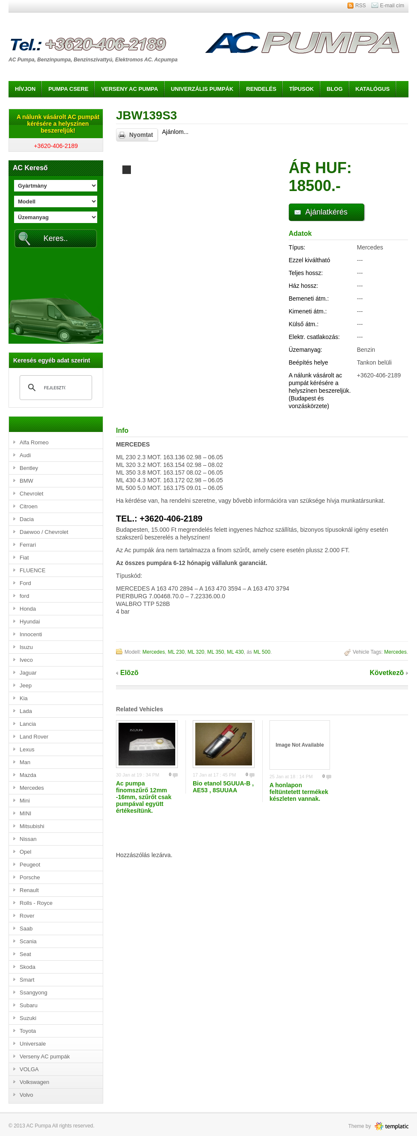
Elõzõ (129, 672)
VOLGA (29, 1069)
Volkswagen (34, 1082)
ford (24, 596)
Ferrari (28, 545)
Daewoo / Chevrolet (44, 532)
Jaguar (28, 672)
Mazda (28, 775)
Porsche (30, 877)
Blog (335, 89)
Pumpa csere (68, 89)
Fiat (24, 557)
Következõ (387, 672)
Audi (25, 455)
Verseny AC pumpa (129, 89)
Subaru (29, 1005)
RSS (360, 6)
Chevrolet (31, 493)
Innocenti (31, 634)
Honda (28, 609)
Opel (25, 852)
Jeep (26, 685)
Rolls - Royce (36, 903)
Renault (29, 890)
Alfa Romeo (34, 442)
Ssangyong (33, 992)
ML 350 (215, 652)
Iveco (26, 660)
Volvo (26, 1095)
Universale (33, 1043)
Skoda (27, 967)
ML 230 (176, 652)
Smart (27, 980)
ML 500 (261, 652)
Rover (27, 916)
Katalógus (373, 89)
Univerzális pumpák (202, 89)
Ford (25, 583)
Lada (26, 711)
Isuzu (26, 647)
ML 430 (235, 652)
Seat (25, 954)
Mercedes (32, 788)
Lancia (28, 724)
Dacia (27, 519)
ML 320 (196, 652)
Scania (28, 941)
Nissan (28, 839)
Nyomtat (141, 134)
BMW (26, 481)
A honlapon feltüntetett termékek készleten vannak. (298, 792)
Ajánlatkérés (326, 212)
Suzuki (28, 1018)
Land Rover (34, 736)
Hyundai (30, 621)
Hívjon (25, 89)
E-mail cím (392, 6)
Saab (26, 928)
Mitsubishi (32, 826)
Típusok (301, 89)
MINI (25, 813)
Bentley (29, 468)
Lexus (27, 749)
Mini (25, 800)
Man (25, 762)
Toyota (28, 1031)
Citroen (29, 506)
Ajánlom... (175, 131)
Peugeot (30, 864)
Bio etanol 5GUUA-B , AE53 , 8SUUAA (223, 787)
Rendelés (261, 89)
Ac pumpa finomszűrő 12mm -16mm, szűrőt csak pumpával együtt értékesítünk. (143, 797)
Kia (24, 698)
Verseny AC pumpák (45, 1056)
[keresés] (54, 388)
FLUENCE (33, 570)
